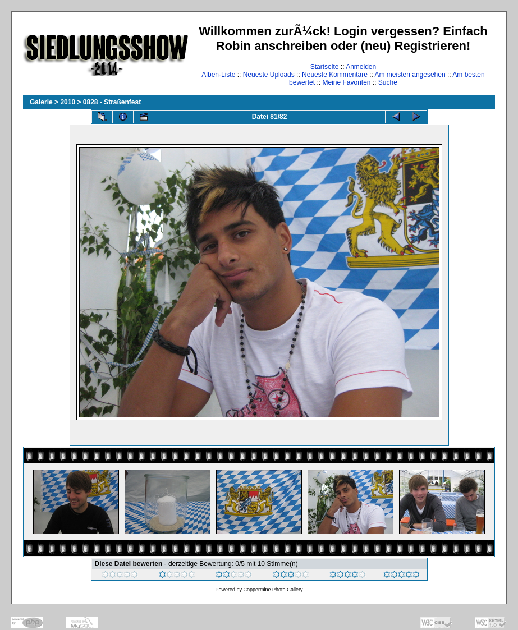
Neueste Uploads (269, 75)
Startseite (324, 67)
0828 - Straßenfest (112, 102)
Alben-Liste (218, 75)
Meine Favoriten (346, 82)
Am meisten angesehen (410, 75)
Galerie (41, 102)
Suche (387, 82)
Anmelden (361, 67)
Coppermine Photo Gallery (272, 589)
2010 (67, 102)
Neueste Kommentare (335, 75)
